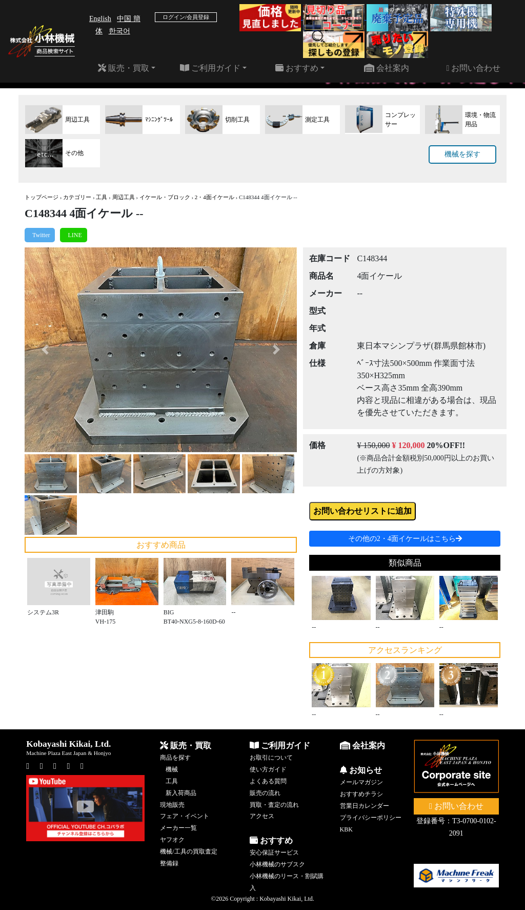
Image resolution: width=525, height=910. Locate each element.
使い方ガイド (268, 769)
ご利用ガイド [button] (210, 68)
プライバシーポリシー (370, 817)
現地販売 (172, 804)
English (100, 19)
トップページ (41, 197)
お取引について (271, 757)
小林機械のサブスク (277, 864)
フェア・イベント (184, 816)
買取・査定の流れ (274, 804)
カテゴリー (77, 197)
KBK (346, 829)
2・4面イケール (214, 197)
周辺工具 (123, 197)
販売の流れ (265, 793)
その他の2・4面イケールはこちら (405, 539)
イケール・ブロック (164, 197)
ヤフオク (172, 839)
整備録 (169, 863)
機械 (172, 769)
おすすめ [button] (296, 68)
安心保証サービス (274, 852)
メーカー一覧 (178, 827)
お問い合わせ (473, 68)
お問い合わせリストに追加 (362, 511)
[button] (45, 349)
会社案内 (386, 68)
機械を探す (462, 154)
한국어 (119, 31)
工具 (101, 197)
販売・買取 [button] (123, 68)
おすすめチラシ (361, 794)
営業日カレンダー (364, 805)
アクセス (262, 816)
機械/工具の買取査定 (188, 851)
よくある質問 (268, 781)
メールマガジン (361, 782)
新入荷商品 (181, 793)
